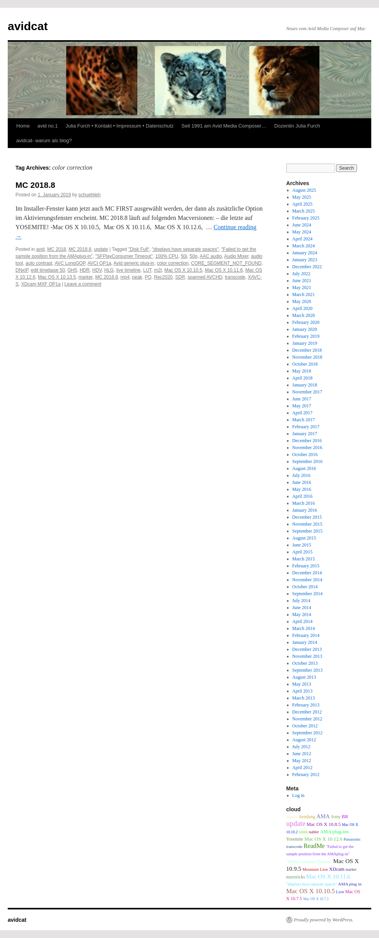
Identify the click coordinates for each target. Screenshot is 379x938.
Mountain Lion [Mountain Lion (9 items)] (315, 869)
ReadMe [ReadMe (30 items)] (314, 846)
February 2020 (305, 322)
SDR (180, 277)
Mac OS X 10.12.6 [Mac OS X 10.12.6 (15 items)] (323, 839)
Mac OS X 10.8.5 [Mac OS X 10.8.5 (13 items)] (324, 824)
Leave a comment (83, 284)
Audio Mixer (236, 256)
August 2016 (304, 468)
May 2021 (301, 287)
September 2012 (307, 732)
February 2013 (305, 705)
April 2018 (302, 378)
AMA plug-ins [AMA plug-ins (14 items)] (334, 831)
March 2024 (303, 246)
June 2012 (301, 753)
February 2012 (305, 774)
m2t (158, 270)
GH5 (72, 270)
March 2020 (303, 315)
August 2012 (304, 739)
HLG (109, 270)
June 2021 (301, 280)
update (101, 249)
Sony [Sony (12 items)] (336, 816)
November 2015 (307, 524)
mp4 (125, 277)
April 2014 (302, 621)
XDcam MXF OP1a (41, 284)
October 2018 (305, 364)
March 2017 (303, 419)
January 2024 (304, 252)
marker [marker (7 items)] (351, 869)
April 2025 (302, 204)
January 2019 (304, 343)
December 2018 (307, 350)
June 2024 (301, 225)
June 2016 (301, 482)
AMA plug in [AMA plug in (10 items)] (350, 884)
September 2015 (307, 531)
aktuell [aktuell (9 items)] (292, 816)
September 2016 (307, 461)
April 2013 (302, 691)
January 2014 (304, 642)
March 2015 (303, 559)
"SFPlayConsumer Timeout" (124, 256)
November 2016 (307, 447)
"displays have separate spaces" (185, 249)
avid (40, 249)
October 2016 (305, 454)
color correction (172, 263)
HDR (85, 270)
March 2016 (303, 503)
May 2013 (301, 684)
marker (86, 277)
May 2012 (301, 760)
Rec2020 (163, 277)
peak (137, 277)
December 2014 (307, 572)
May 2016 (301, 489)
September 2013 (307, 670)
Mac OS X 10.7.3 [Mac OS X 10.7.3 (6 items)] (316, 899)
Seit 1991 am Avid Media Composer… (223, 126)
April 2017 (302, 412)
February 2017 (305, 426)
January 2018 (304, 385)
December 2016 (307, 440)
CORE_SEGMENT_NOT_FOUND (226, 263)
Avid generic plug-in (134, 263)
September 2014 (307, 593)
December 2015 (307, 517)
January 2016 (304, 510)
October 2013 (305, 663)
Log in (298, 795)
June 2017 (301, 399)
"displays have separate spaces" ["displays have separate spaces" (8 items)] (311, 884)
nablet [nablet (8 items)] (314, 832)
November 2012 (307, 719)
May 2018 (301, 371)
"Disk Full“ (138, 249)
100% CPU (166, 256)
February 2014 (305, 635)
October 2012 (305, 726)
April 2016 (302, 496)
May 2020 (301, 301)
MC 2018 (56, 249)
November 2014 (307, 579)
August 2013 (304, 677)
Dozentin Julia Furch (297, 126)
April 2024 (302, 239)
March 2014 (303, 628)
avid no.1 (48, 126)
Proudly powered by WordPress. (323, 920)
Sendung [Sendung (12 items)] (307, 816)
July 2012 (301, 746)
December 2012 (307, 712)
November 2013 (307, 656)
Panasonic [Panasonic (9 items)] (351, 839)
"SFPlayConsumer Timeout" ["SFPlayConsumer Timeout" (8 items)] (309, 862)
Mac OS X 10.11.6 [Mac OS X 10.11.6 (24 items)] (328, 876)
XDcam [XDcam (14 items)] (337, 869)
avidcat (28, 26)
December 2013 (307, 649)
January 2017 (304, 433)
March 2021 (303, 294)
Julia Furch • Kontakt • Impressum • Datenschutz (119, 126)
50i (184, 256)
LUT (147, 270)
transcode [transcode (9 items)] (294, 846)
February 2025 (305, 218)
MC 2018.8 (35, 184)
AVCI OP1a (99, 263)
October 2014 (305, 586)
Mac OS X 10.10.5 (183, 270)
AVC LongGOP (70, 263)
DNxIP (21, 270)
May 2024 (301, 232)
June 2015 (301, 545)
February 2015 (305, 566)
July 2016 (301, 475)
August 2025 (304, 190)
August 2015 (304, 538)
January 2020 (304, 329)
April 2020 (302, 308)
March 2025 (303, 211)
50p (193, 256)
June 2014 (301, 607)
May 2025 (301, 197)
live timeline (128, 270)
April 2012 (302, 767)
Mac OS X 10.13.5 (57, 277)
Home (23, 126)
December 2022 (307, 266)
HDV (97, 270)
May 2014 (301, 614)
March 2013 (303, 698)
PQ (148, 277)
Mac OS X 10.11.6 (224, 270)
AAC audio (211, 256)
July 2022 (301, 273)
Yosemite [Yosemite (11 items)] (294, 839)
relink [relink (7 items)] (303, 832)
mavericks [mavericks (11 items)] (295, 877)
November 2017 (307, 392)
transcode (235, 277)
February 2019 (305, 336)
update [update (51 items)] (296, 823)
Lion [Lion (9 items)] (340, 891)
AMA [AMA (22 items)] (323, 816)
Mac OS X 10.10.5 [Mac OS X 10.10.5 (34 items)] (310, 891)
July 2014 (301, 600)
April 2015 (302, 552)
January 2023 (304, 259)
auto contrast (39, 263)
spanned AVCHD (205, 277)
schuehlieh (90, 194)
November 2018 (307, 357)
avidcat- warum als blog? (44, 140)
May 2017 (301, 406)
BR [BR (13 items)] (345, 816)
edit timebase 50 (48, 270)
